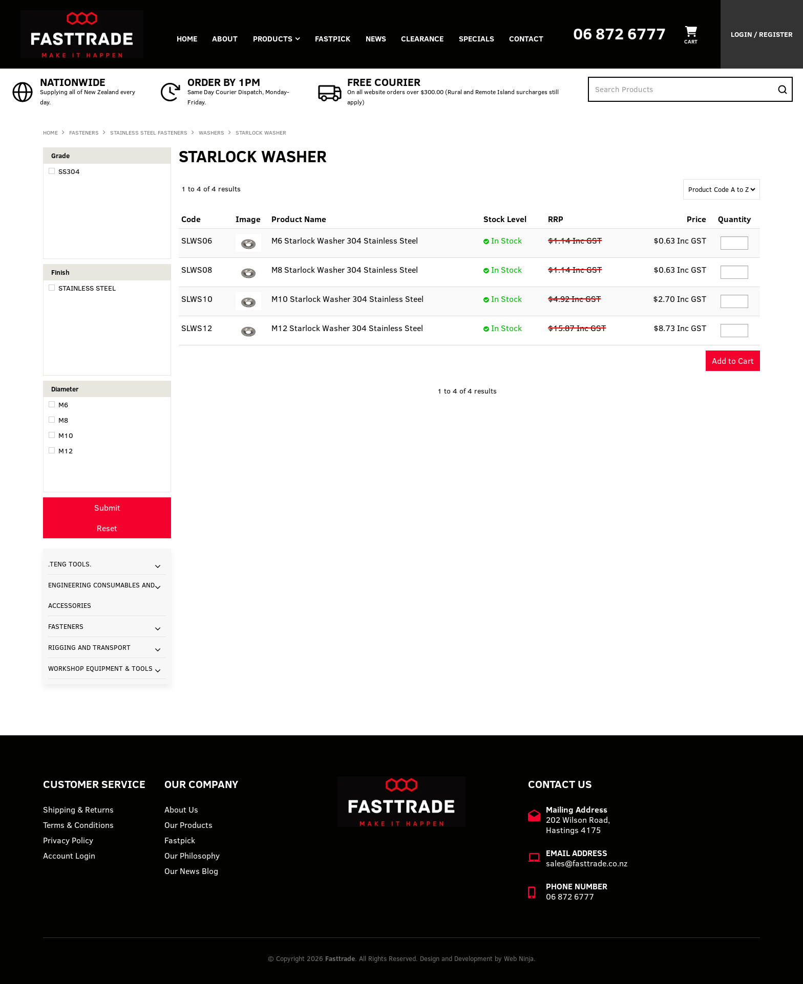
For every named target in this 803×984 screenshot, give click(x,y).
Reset (107, 528)
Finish (60, 272)
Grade (60, 155)
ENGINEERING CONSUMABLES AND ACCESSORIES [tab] (101, 595)
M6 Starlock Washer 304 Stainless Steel (344, 240)
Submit (107, 507)
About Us (181, 809)
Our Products (188, 825)
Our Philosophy (192, 855)
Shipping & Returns (78, 809)
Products (273, 38)
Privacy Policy (68, 840)
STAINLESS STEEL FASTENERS (148, 132)
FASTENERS (84, 132)
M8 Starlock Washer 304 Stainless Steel (344, 269)
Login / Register (762, 34)
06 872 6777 (619, 34)
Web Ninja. (520, 958)
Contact (528, 38)
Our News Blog (191, 871)
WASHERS (211, 132)
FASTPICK (333, 38)
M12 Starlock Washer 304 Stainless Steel (347, 328)
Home (187, 38)
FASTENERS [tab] (65, 626)
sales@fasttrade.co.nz (586, 863)
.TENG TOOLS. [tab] (70, 563)
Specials (478, 38)
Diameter (64, 388)
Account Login (69, 855)
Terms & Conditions (78, 825)
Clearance (424, 38)
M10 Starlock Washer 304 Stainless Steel (347, 298)
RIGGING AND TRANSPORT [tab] (89, 647)
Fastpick (179, 840)
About (225, 38)
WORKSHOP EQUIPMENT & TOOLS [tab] (100, 668)
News (377, 38)
